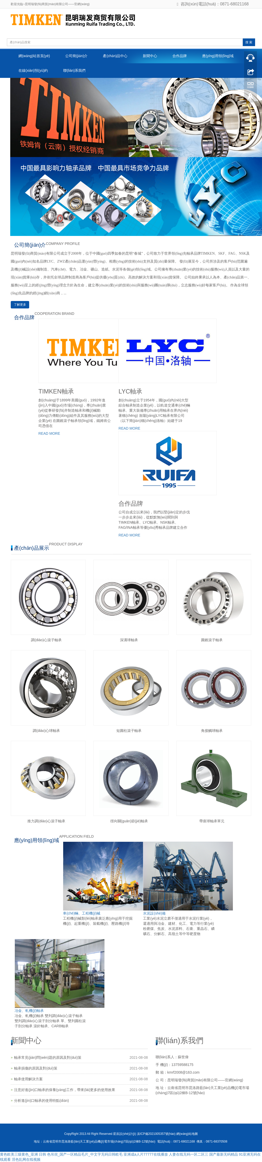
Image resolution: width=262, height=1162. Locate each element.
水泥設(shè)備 (154, 913)
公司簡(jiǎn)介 (76, 56)
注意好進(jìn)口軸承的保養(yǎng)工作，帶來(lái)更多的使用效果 (64, 1090)
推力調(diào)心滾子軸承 (46, 821)
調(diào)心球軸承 (46, 731)
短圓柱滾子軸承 (128, 731)
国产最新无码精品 (223, 1154)
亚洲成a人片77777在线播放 (146, 1154)
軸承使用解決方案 (28, 1079)
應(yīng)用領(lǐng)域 (218, 56)
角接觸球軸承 (212, 731)
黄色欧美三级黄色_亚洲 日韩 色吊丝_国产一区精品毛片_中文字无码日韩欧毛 (61, 1154)
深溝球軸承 (129, 640)
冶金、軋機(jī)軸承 (29, 1011)
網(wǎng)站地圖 (187, 1134)
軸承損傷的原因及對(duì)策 (35, 1068)
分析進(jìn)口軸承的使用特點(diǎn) (41, 1100)
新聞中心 (150, 56)
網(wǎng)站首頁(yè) (34, 56)
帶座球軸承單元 (211, 821)
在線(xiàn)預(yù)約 (33, 70)
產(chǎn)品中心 (115, 56)
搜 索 (248, 42)
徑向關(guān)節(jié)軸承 (129, 821)
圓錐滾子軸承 (212, 640)
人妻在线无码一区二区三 (188, 1154)
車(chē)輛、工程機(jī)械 (81, 913)
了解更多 (20, 304)
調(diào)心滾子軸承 (46, 640)
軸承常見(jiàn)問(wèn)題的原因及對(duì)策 (47, 1057)
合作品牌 (179, 56)
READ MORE (49, 433)
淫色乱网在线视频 (26, 1159)
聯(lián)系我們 (74, 70)
